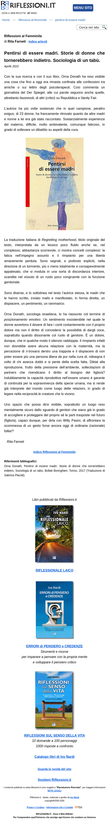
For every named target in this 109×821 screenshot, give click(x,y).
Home (6, 20)
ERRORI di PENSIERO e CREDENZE (54, 646)
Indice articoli (38, 41)
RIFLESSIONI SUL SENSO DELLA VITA (54, 735)
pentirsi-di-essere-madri (70, 20)
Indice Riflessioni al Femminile (55, 452)
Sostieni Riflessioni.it (54, 780)
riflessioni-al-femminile (32, 20)
